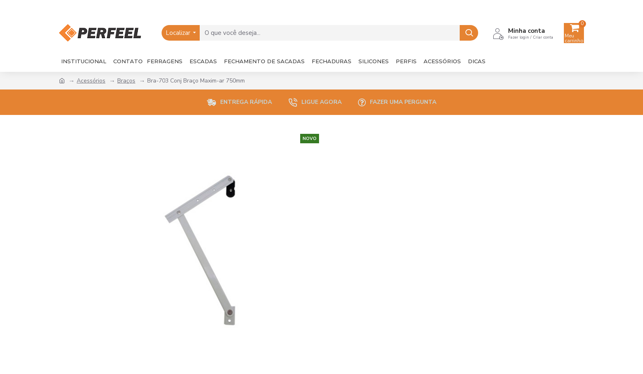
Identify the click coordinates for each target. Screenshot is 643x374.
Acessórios (91, 81)
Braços (126, 81)
